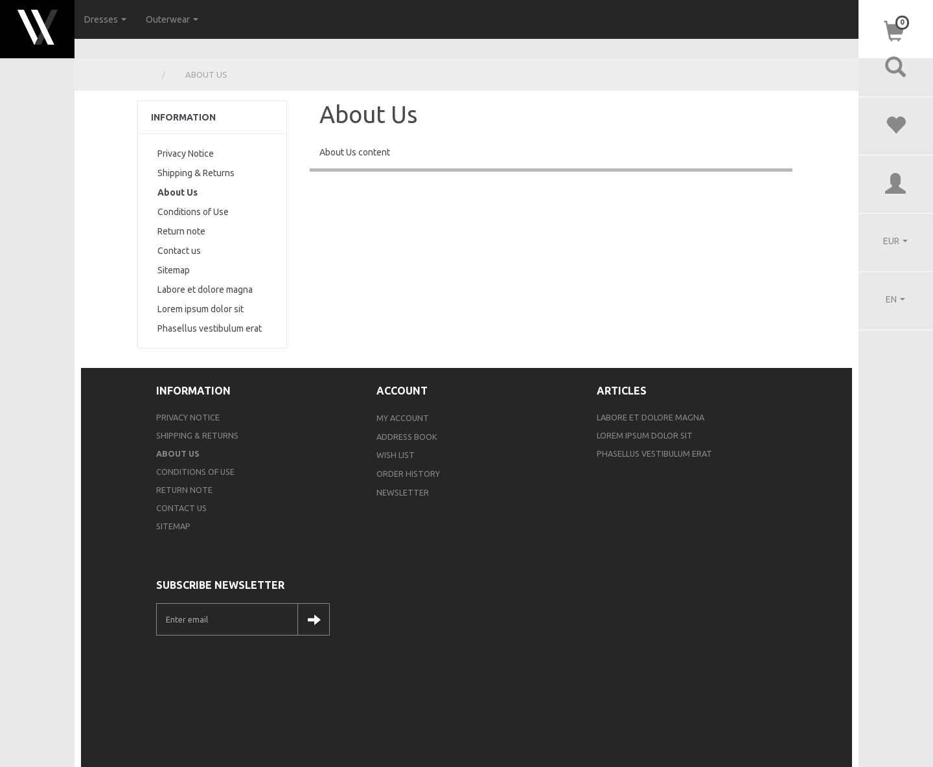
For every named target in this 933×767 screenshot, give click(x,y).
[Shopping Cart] (895, 30)
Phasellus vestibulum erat (209, 328)
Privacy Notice (185, 153)
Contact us (179, 251)
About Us (177, 192)
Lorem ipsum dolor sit (200, 309)
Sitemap (173, 270)
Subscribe (313, 619)
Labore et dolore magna (205, 289)
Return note (181, 231)
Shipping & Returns (196, 173)
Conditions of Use (193, 212)
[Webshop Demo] (37, 25)
